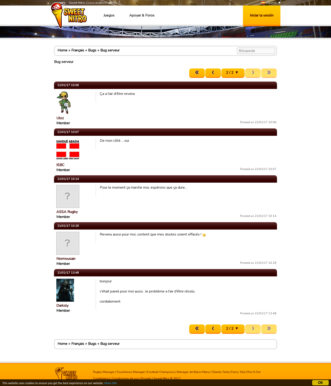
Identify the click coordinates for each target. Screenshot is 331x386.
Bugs (92, 50)
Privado (146, 378)
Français (77, 50)
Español (269, 3)
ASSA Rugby (67, 211)
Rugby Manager (104, 372)
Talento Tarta (220, 372)
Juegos (108, 15)
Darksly (62, 305)
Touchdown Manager (131, 372)
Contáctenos (101, 378)
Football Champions (161, 372)
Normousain (65, 258)
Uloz (60, 118)
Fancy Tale (238, 372)
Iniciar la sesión (262, 15)
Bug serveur (110, 50)
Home (62, 50)
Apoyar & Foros (141, 15)
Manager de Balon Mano (193, 372)
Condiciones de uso (125, 378)
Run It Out (253, 372)
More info (110, 384)
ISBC (60, 164)
